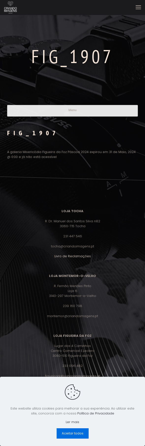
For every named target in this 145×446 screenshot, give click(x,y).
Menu (72, 110)
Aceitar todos (72, 433)
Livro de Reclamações (72, 256)
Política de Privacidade (95, 413)
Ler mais (72, 422)
